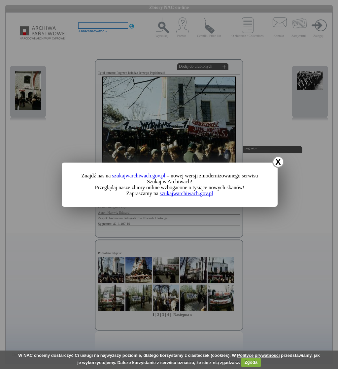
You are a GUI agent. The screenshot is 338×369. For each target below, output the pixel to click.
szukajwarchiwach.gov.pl (138, 175)
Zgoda (251, 362)
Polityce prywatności (258, 355)
